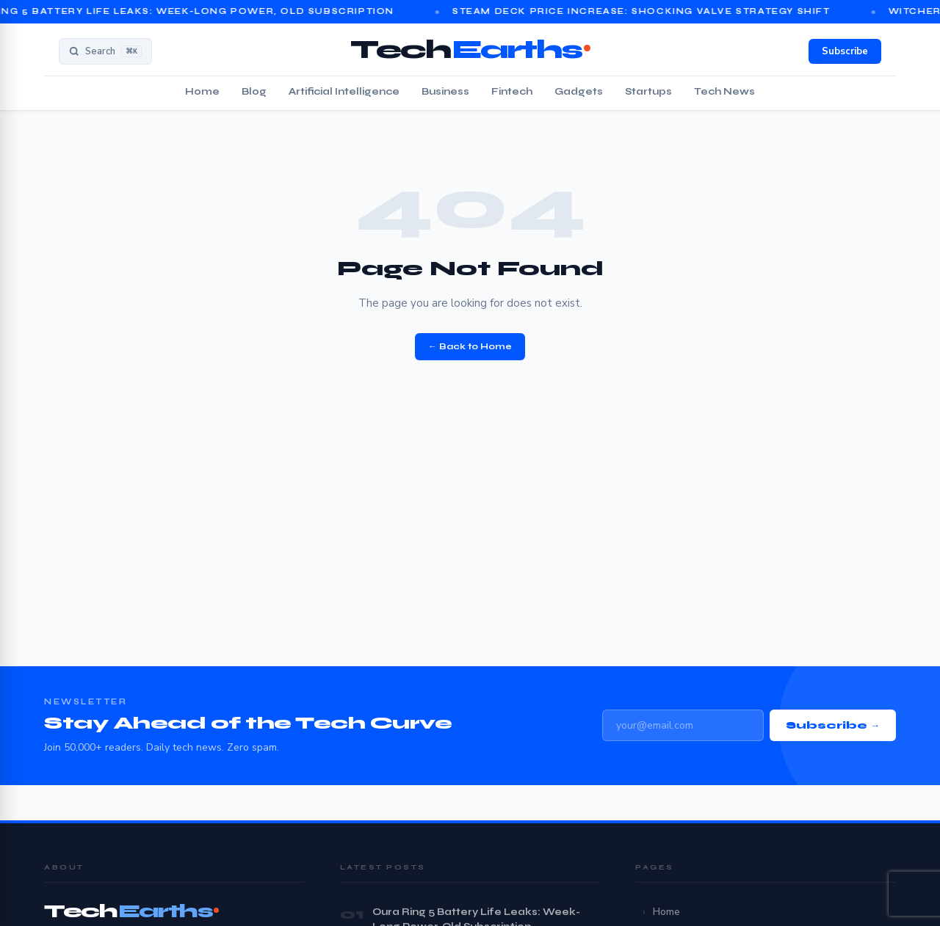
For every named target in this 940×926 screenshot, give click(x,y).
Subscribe (845, 51)
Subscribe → (833, 726)
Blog (254, 92)
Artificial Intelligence (344, 92)
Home (202, 92)
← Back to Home (470, 346)
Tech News (724, 92)
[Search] (105, 51)
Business (445, 92)
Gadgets (578, 92)
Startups (648, 92)
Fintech (511, 92)
